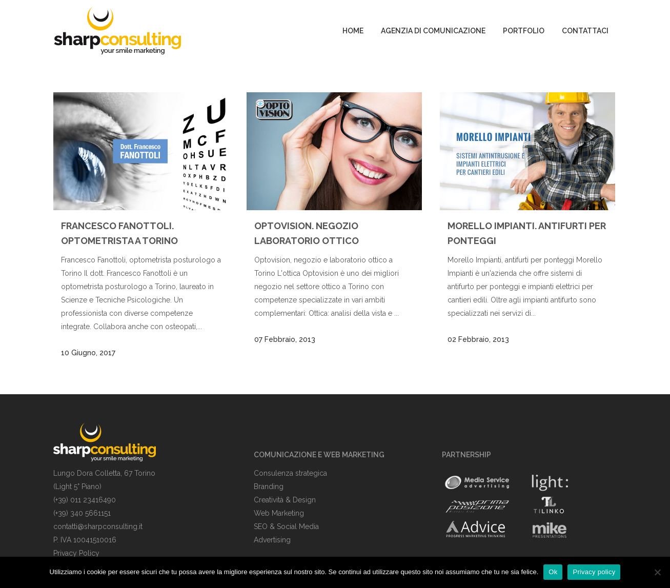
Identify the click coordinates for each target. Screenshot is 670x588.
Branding (268, 486)
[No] (657, 572)
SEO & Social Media (286, 526)
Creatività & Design (285, 500)
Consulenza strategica (290, 473)
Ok (553, 572)
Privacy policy (594, 572)
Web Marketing (279, 513)
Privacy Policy (76, 553)
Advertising (272, 540)
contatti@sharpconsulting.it (98, 526)
